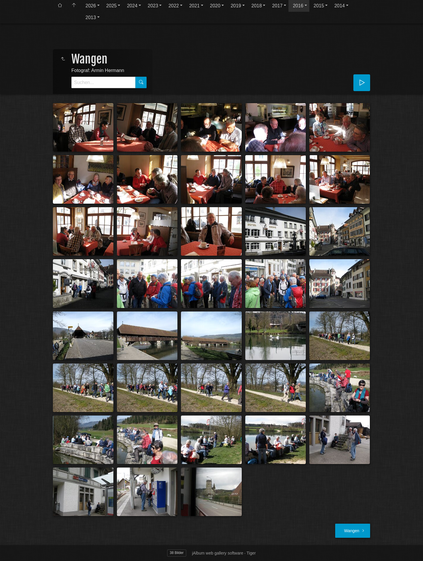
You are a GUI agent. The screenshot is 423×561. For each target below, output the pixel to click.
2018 (256, 5)
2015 (319, 5)
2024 (132, 5)
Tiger (251, 553)
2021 (194, 5)
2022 (173, 5)
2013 (90, 17)
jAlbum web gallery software (217, 553)
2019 (236, 5)
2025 (111, 5)
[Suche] (103, 82)
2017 (277, 5)
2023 (153, 5)
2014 (339, 5)
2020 (215, 5)
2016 (298, 5)
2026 (90, 5)
